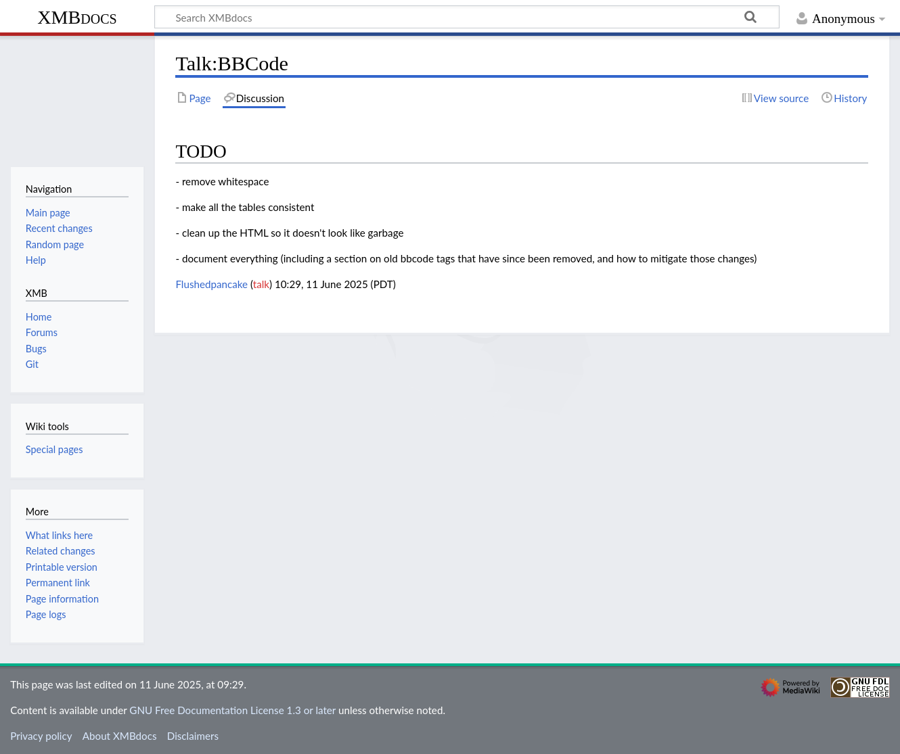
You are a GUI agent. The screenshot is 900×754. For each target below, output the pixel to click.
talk (261, 284)
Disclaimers (193, 736)
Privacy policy (41, 736)
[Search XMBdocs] (467, 17)
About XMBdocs (120, 736)
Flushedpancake (211, 284)
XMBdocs (76, 17)
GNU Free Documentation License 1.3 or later (232, 710)
